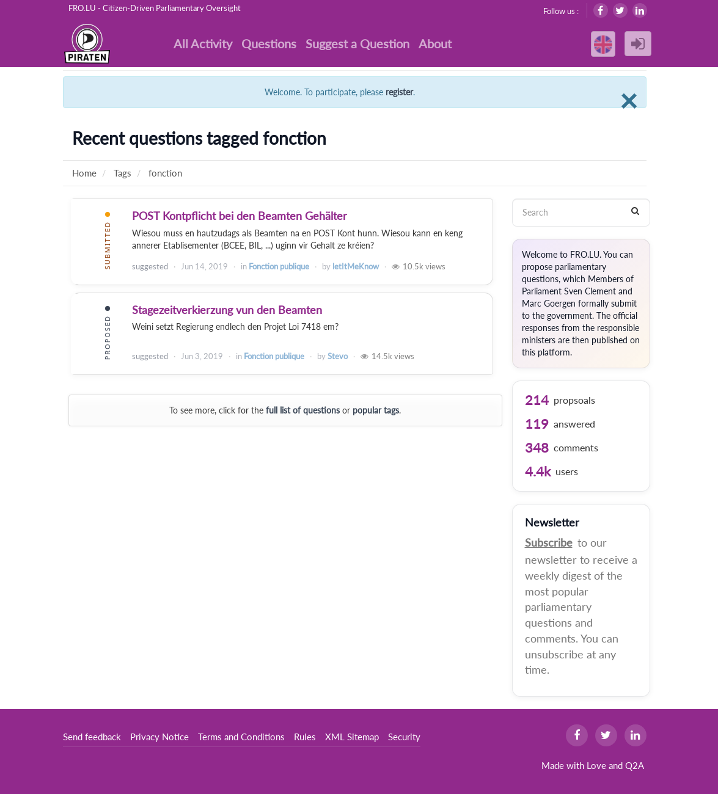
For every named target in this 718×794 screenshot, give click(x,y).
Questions (268, 43)
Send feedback (92, 736)
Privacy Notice (159, 736)
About (435, 43)
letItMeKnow (355, 266)
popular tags (376, 410)
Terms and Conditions (241, 736)
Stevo (338, 356)
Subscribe (549, 542)
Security (404, 736)
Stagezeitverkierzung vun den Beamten (227, 309)
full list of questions (303, 410)
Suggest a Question (357, 43)
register (399, 92)
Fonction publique (279, 266)
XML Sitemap (352, 736)
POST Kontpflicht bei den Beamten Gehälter (239, 215)
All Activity (203, 43)
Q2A (634, 765)
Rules (305, 736)
